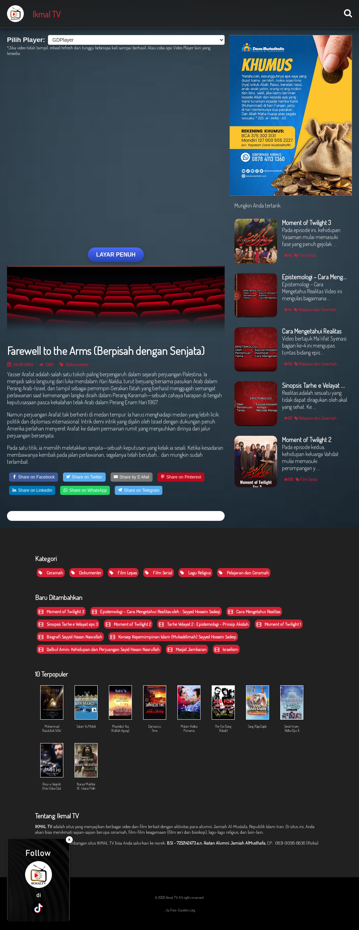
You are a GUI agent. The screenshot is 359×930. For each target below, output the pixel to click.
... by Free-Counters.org (179, 910)
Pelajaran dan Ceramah (244, 572)
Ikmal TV (47, 14)
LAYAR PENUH (116, 255)
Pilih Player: (26, 39)
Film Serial (158, 572)
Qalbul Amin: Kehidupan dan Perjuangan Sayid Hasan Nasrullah (99, 649)
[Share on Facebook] (33, 477)
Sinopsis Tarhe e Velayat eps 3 (68, 624)
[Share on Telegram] (138, 490)
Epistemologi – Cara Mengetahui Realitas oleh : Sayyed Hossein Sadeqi (156, 611)
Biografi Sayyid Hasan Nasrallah (70, 636)
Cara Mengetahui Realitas (254, 611)
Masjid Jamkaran (187, 649)
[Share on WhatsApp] (85, 490)
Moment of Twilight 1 (278, 624)
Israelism (226, 649)
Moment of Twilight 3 (61, 611)
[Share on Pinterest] (180, 477)
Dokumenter (74, 364)
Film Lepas (123, 572)
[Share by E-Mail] (132, 477)
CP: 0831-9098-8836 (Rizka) (292, 843)
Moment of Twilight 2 (128, 624)
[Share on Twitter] (84, 477)
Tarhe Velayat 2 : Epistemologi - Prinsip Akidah (203, 624)
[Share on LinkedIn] (32, 490)
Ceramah (50, 572)
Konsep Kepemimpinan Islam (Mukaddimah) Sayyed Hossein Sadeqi (173, 636)
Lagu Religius (195, 572)
